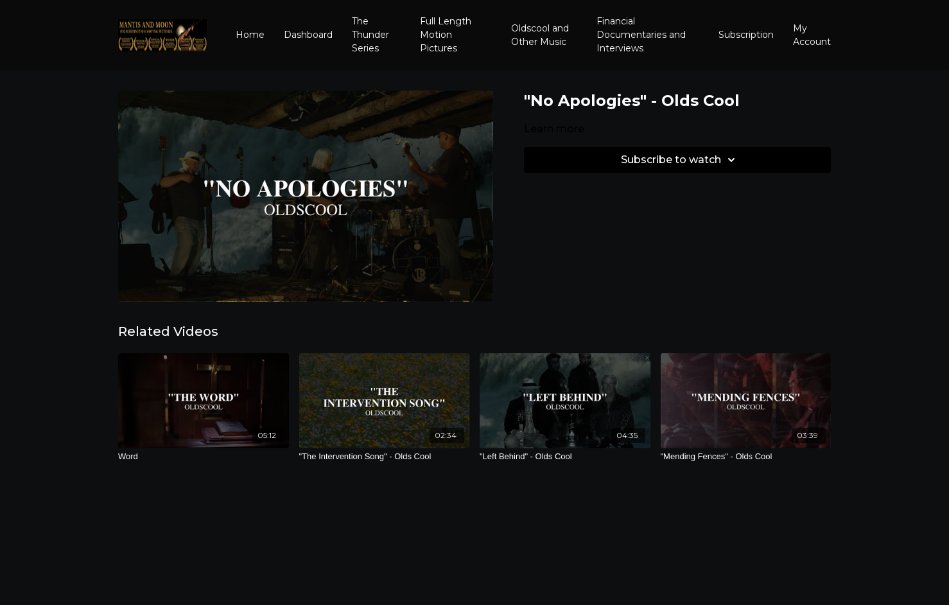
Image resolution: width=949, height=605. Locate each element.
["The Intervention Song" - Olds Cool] (384, 456)
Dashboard (308, 34)
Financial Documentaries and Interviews (641, 34)
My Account (812, 35)
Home (250, 34)
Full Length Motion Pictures (445, 34)
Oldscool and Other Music (540, 35)
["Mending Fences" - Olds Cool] (746, 456)
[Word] (203, 456)
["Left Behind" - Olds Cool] (565, 456)
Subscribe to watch (680, 160)
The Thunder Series (370, 34)
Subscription (746, 34)
